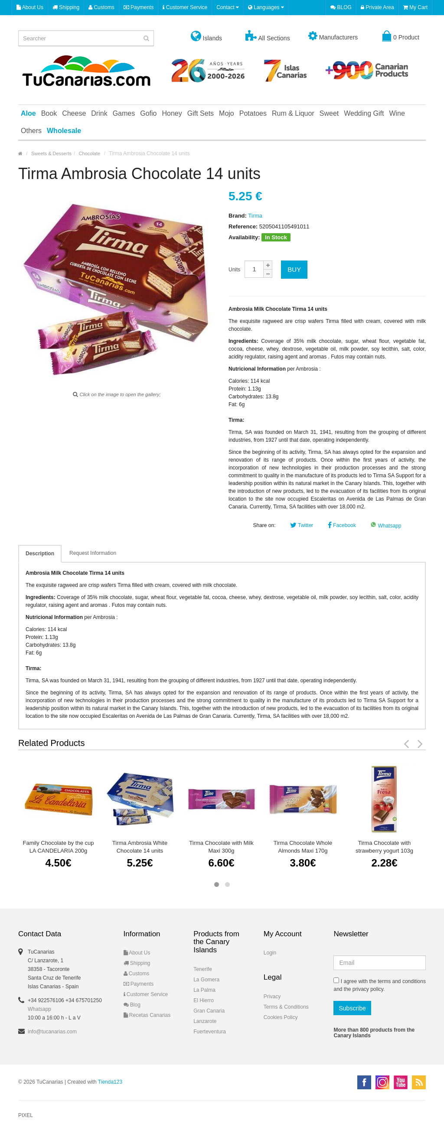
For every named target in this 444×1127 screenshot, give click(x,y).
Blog (132, 1005)
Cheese (74, 113)
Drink (99, 113)
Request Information (92, 553)
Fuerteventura (209, 1032)
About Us (29, 7)
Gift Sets (200, 113)
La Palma (204, 990)
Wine (397, 113)
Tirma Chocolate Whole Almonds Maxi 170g (303, 847)
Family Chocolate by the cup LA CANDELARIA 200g (58, 847)
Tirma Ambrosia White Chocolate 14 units (139, 847)
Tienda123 (110, 1082)
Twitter (301, 525)
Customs (101, 7)
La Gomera (206, 980)
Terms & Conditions (286, 1007)
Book (49, 113)
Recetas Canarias (147, 1015)
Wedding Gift (364, 113)
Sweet (329, 113)
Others (31, 130)
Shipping (65, 7)
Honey (172, 113)
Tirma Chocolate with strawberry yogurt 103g (384, 847)
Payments (139, 7)
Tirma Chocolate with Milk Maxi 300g (221, 847)
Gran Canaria (209, 1011)
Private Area (377, 7)
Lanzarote (204, 1021)
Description (40, 553)
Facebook (342, 525)
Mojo (226, 113)
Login (270, 953)
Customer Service (185, 7)
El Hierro (203, 1000)
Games (124, 113)
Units (234, 270)
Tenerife (202, 969)
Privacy (272, 996)
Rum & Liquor (293, 113)
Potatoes (253, 113)
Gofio (148, 113)
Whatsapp (385, 526)
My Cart (415, 7)
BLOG (341, 7)
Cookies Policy (281, 1017)
